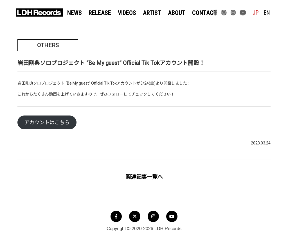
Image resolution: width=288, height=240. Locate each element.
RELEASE (98, 13)
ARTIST (148, 13)
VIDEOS (124, 13)
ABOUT (171, 13)
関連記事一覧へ (144, 177)
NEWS (75, 13)
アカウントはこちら (47, 123)
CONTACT (197, 13)
